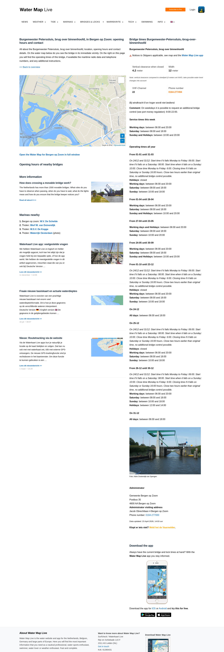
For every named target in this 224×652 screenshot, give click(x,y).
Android (163, 608)
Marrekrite (115, 22)
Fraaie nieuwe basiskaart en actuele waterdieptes (48, 291)
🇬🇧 (172, 22)
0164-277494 (175, 92)
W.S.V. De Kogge (39, 229)
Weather (39, 22)
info (161, 22)
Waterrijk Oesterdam (41, 233)
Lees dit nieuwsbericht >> (30, 272)
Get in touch (103, 646)
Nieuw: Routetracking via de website (40, 338)
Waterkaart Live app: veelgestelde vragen (43, 244)
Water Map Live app (192, 55)
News (25, 22)
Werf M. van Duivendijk (42, 225)
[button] (121, 80)
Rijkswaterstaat (119, 145)
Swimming (147, 22)
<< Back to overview (29, 67)
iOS (154, 608)
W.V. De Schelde (49, 221)
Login (192, 9)
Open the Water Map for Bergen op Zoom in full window (49, 154)
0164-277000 (152, 515)
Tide (54, 22)
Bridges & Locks (90, 22)
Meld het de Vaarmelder (162, 527)
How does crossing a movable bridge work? (45, 182)
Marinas (69, 22)
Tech (132, 22)
